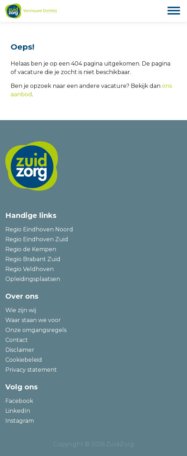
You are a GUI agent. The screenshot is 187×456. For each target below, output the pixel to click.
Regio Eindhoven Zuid (36, 239)
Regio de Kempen (30, 249)
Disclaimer (19, 350)
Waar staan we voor (33, 320)
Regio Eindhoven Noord (39, 229)
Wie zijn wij (20, 310)
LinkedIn (17, 410)
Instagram (19, 420)
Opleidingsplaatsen (32, 279)
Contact (16, 340)
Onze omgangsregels (35, 330)
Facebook (19, 401)
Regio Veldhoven (29, 269)
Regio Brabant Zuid (32, 259)
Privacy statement (31, 369)
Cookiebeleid (23, 359)
